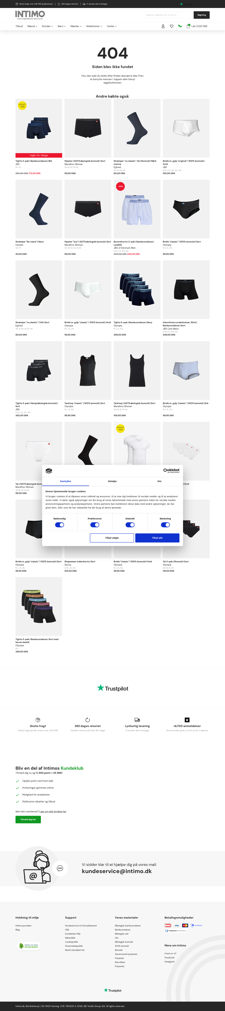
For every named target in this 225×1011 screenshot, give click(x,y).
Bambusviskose (122, 929)
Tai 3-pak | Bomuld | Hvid (176, 484)
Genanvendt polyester (126, 954)
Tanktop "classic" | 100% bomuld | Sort (85, 403)
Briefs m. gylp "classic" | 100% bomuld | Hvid (88, 322)
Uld (116, 937)
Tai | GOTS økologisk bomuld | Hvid (34, 484)
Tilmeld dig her (28, 819)
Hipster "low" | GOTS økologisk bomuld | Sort (88, 241)
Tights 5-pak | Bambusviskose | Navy (133, 322)
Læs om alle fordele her (52, 811)
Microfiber (120, 962)
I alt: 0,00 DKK (197, 26)
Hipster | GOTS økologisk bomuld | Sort (85, 161)
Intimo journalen (23, 925)
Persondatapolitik (74, 946)
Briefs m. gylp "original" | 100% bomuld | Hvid (183, 162)
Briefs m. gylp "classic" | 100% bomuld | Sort (39, 561)
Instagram (170, 961)
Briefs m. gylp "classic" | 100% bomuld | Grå (185, 403)
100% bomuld (122, 946)
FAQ (67, 929)
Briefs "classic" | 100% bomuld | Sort (182, 241)
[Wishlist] (171, 26)
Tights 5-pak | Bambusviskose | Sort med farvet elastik (37, 641)
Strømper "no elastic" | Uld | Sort (32, 322)
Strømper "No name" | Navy (30, 241)
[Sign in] (163, 26)
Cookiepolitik (71, 941)
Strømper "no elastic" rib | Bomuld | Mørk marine (135, 162)
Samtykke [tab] (65, 481)
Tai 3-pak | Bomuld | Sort (176, 561)
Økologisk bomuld (124, 941)
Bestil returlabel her (75, 950)
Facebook (169, 957)
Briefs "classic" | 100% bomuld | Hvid (133, 561)
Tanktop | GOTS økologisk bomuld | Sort (134, 403)
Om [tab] (159, 481)
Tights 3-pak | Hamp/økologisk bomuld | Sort (37, 405)
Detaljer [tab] (112, 481)
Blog (18, 929)
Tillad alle (157, 537)
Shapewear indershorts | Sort (80, 561)
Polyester (119, 958)
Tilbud (19, 26)
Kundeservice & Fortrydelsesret (81, 925)
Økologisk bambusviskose (128, 925)
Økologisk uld (121, 933)
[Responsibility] (180, 26)
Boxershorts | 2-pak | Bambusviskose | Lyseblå (134, 243)
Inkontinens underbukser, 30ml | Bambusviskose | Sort (180, 324)
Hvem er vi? (170, 953)
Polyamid (119, 966)
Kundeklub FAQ (72, 933)
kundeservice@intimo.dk (117, 871)
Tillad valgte (112, 537)
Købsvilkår (70, 937)
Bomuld (118, 950)
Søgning (201, 14)
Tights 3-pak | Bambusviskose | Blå (34, 161)
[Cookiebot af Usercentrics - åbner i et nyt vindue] (165, 471)
